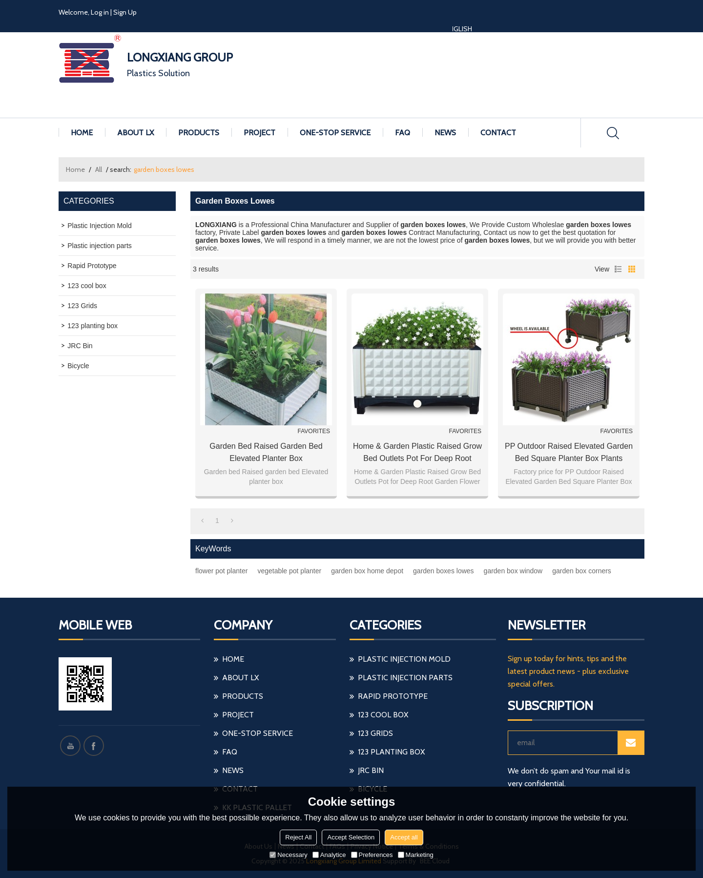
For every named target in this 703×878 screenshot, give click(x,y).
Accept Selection (350, 837)
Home (75, 169)
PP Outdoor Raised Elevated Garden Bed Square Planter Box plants (569, 452)
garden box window (513, 571)
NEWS (445, 132)
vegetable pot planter (289, 571)
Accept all (403, 837)
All (98, 169)
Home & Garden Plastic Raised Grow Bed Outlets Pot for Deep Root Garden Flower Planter (417, 453)
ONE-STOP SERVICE (335, 132)
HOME (82, 132)
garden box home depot (367, 571)
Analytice (329, 854)
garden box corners (581, 571)
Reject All (298, 837)
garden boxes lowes (443, 571)
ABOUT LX (135, 132)
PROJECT (259, 132)
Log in (100, 12)
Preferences (372, 854)
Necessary (288, 854)
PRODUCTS (198, 132)
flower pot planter (221, 571)
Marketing (416, 854)
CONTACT (498, 132)
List (618, 269)
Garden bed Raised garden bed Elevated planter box (265, 452)
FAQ (402, 132)
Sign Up (125, 12)
